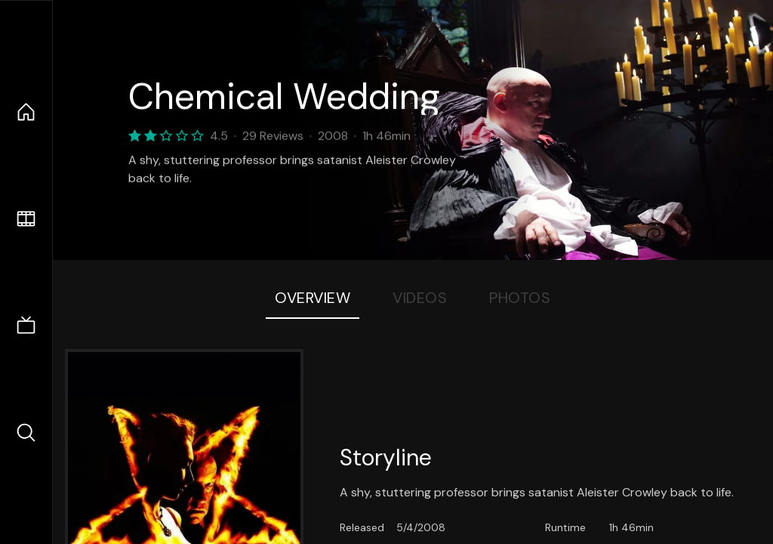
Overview (312, 298)
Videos (420, 298)
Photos (519, 298)
